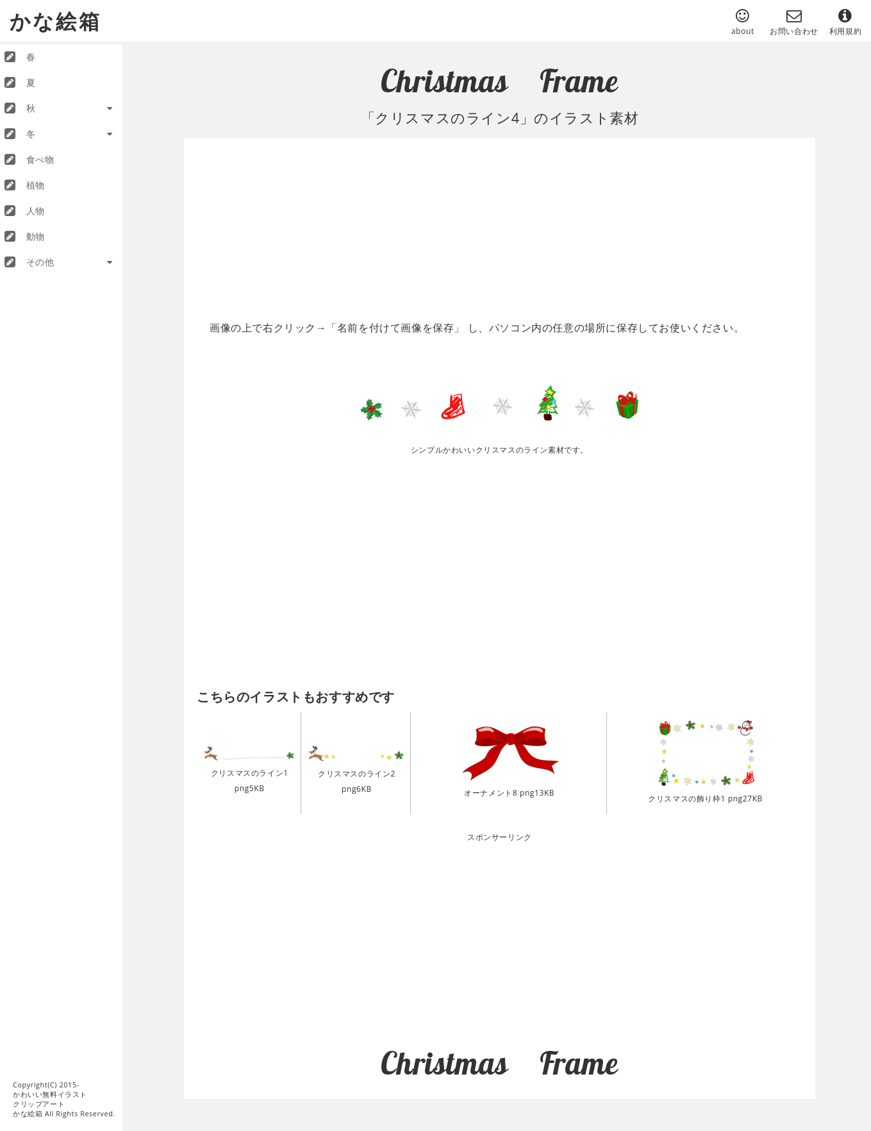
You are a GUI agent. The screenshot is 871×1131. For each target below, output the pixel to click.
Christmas (444, 81)
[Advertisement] (506, 224)
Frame (579, 81)
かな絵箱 (55, 20)
